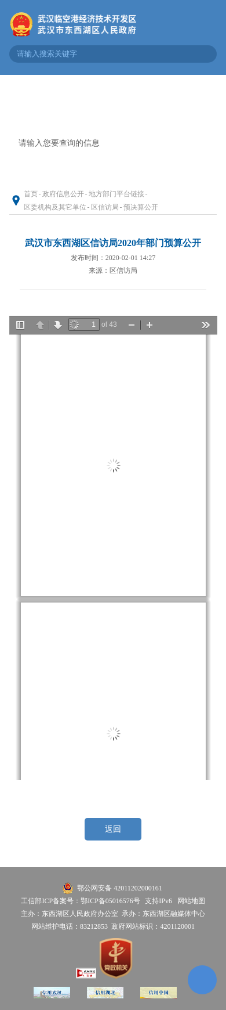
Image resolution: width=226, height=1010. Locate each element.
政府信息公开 (63, 194)
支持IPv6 (158, 901)
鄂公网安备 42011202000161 (119, 888)
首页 (31, 194)
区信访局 (105, 207)
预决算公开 (140, 207)
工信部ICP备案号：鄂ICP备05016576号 (80, 901)
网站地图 (191, 901)
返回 (113, 829)
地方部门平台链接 (116, 194)
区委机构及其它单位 (55, 207)
